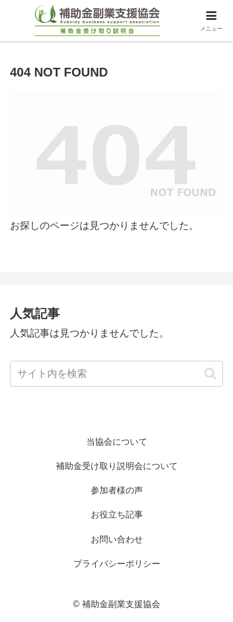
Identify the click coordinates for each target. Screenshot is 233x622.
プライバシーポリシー (116, 564)
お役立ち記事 (117, 514)
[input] (116, 374)
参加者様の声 (117, 490)
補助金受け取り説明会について (117, 466)
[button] (210, 373)
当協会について (116, 442)
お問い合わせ (117, 539)
